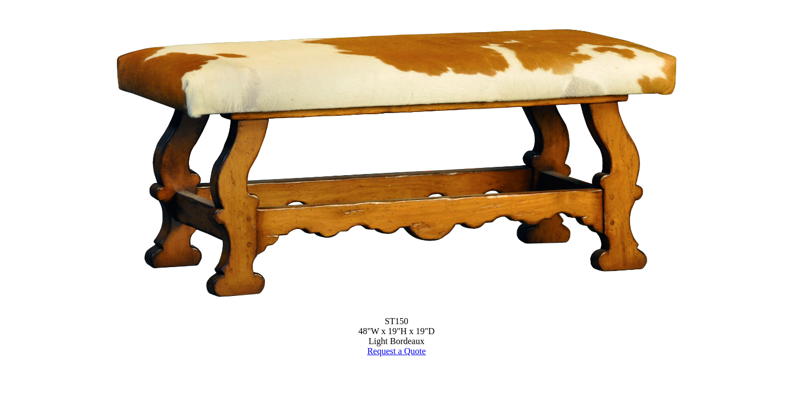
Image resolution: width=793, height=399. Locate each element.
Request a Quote (396, 351)
